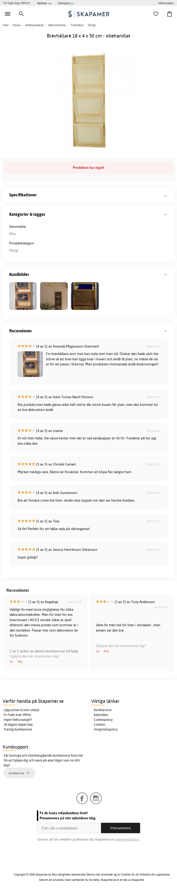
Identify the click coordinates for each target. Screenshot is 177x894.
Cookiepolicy (103, 720)
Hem (6, 25)
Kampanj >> (66, 3)
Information (166, 3)
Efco (12, 233)
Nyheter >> (44, 3)
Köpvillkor (101, 715)
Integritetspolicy (106, 729)
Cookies (99, 724)
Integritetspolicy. (127, 839)
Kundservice (103, 710)
